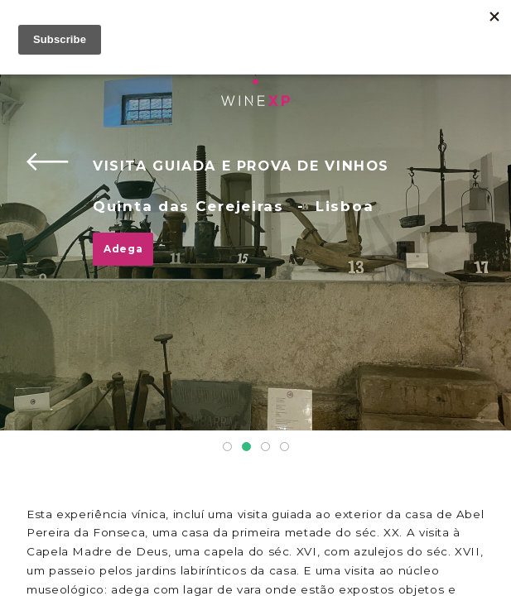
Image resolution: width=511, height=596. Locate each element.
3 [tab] (265, 446)
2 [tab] (246, 446)
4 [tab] (284, 446)
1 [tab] (227, 446)
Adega (123, 249)
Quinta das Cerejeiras (188, 206)
